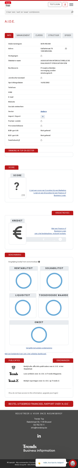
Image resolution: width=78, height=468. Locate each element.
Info (9, 35)
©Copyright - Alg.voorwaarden (17, 462)
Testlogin (55, 4)
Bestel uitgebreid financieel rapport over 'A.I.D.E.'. (39, 403)
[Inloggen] (65, 4)
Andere (44, 111)
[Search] (38, 12)
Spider (68, 35)
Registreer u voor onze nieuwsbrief (39, 413)
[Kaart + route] (66, 49)
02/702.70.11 (39, 425)
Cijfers (39, 35)
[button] (43, 117)
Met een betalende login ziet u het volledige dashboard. (25, 354)
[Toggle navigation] (70, 4)
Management (23, 35)
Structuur (53, 35)
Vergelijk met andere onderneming (39, 348)
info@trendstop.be (39, 428)
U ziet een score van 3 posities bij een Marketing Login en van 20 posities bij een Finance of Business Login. (47, 192)
